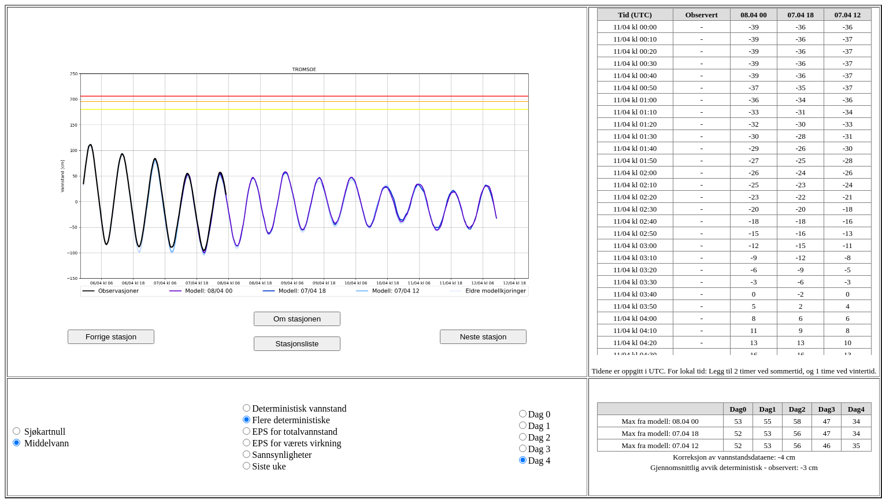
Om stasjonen (297, 319)
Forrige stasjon (111, 336)
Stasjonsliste (297, 343)
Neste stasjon (483, 336)
